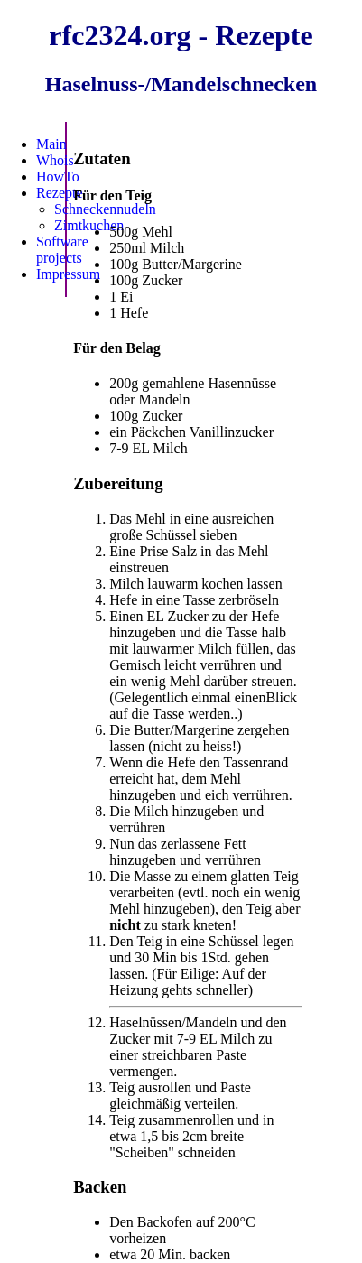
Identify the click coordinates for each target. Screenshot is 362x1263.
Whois (55, 160)
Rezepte (59, 192)
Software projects (62, 249)
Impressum (68, 274)
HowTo (57, 176)
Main (51, 144)
